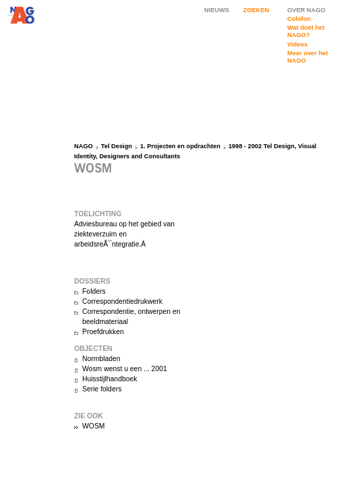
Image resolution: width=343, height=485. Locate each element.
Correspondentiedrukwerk (122, 301)
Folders (94, 291)
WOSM (93, 426)
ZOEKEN (256, 10)
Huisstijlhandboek (109, 379)
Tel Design (116, 146)
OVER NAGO (306, 10)
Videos (297, 44)
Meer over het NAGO (307, 57)
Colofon (299, 18)
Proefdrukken (103, 331)
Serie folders (101, 389)
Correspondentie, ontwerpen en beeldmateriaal (131, 316)
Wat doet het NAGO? (305, 31)
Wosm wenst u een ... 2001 (124, 369)
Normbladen (101, 358)
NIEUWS (216, 10)
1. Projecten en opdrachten (180, 146)
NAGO (83, 146)
